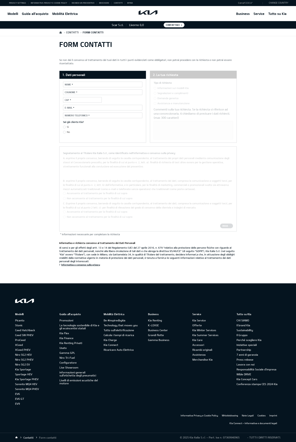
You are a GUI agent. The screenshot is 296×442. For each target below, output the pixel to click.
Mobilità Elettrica (65, 13)
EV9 (17, 403)
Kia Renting (155, 320)
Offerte (197, 325)
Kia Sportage (23, 369)
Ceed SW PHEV (24, 335)
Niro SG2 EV (22, 364)
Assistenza (199, 354)
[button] (249, 3)
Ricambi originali (202, 349)
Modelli (13, 13)
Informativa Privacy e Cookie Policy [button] (49, 3)
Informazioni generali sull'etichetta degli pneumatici (77, 374)
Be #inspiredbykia (114, 320)
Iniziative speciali (247, 344)
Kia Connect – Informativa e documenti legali (253, 423)
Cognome (70, 92)
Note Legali (248, 415)
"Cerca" (248, 3)
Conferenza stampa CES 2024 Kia (257, 384)
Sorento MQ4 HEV (26, 384)
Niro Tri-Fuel (67, 357)
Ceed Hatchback (25, 330)
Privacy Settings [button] (17, 3)
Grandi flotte (156, 335)
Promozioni (66, 320)
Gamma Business (158, 340)
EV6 (17, 393)
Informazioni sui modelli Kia (173, 88)
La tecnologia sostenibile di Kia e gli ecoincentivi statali (79, 327)
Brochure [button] (104, 3)
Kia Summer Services (205, 335)
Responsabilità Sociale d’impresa (256, 369)
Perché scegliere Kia (249, 340)
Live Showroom (68, 367)
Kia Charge (110, 340)
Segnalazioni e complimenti (172, 93)
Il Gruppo (242, 335)
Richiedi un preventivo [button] (83, 3)
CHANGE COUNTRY (278, 2)
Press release (245, 359)
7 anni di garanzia (247, 354)
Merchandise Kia (202, 359)
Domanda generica (167, 98)
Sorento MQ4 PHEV (27, 389)
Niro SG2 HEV (23, 354)
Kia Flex (64, 333)
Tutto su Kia (277, 13)
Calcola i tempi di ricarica (119, 335)
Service (259, 13)
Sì (68, 126)
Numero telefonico (76, 115)
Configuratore (68, 362)
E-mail (68, 107)
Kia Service (199, 320)
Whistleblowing (230, 415)
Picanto (19, 320)
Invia (225, 225)
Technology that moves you (121, 325)
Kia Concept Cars (247, 379)
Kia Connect (111, 344)
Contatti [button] (118, 3)
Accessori (198, 344)
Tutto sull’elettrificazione (119, 330)
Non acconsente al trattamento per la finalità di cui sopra (99, 198)
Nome (68, 84)
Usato (63, 347)
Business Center (158, 330)
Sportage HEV (23, 374)
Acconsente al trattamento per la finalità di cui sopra (97, 193)
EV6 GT (19, 398)
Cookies (261, 415)
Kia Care (197, 340)
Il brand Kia (243, 325)
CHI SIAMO (243, 320)
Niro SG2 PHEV (24, 359)
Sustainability (245, 330)
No (68, 131)
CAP (67, 100)
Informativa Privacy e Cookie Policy (199, 415)
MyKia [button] (130, 3)
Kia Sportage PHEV (27, 379)
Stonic (19, 325)
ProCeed (20, 340)
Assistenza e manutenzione (173, 103)
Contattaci (173, 25)
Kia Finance (66, 338)
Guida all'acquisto (35, 13)
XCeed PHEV (22, 349)
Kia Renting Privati (70, 343)
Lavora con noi (245, 364)
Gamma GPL (67, 352)
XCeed (19, 344)
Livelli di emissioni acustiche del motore (78, 382)
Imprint (273, 415)
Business (243, 13)
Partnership (244, 349)
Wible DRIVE (244, 374)
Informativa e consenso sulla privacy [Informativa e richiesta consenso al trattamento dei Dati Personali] (80, 264)
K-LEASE (153, 325)
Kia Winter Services (204, 330)
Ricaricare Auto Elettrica (119, 349)
